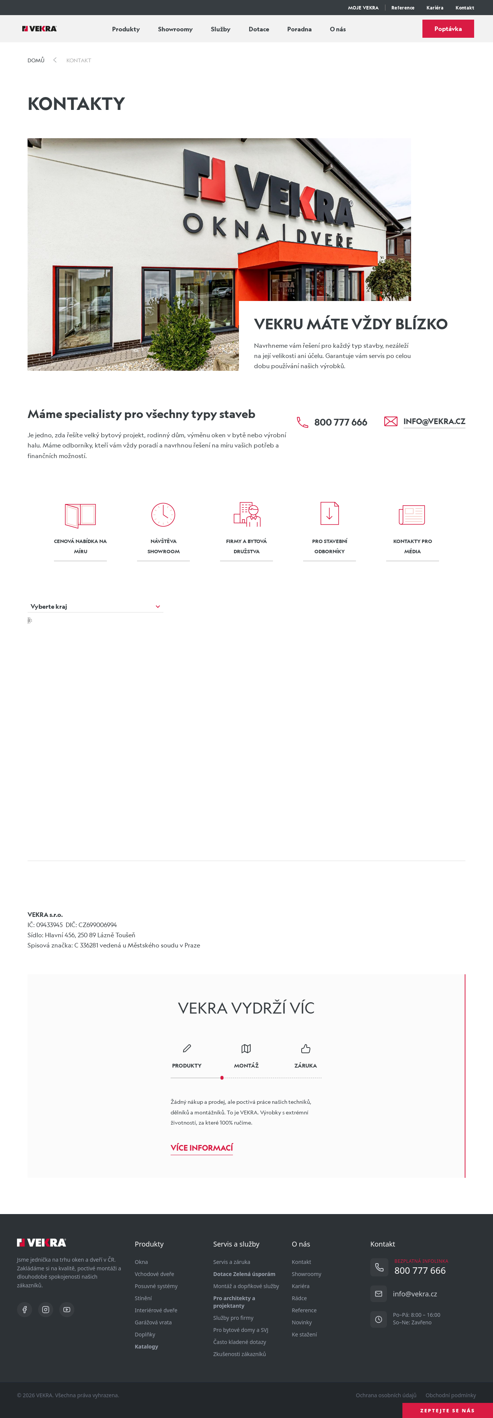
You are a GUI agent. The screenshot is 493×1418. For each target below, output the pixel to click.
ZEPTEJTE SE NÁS (448, 1410)
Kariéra (435, 8)
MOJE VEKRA (363, 8)
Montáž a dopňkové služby (246, 1286)
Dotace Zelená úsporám (244, 1274)
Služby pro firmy (233, 1317)
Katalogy (146, 1346)
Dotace (259, 29)
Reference (403, 8)
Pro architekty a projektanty (234, 1302)
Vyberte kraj (49, 606)
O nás (338, 29)
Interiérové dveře (156, 1310)
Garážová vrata (153, 1322)
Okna (141, 1261)
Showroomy (175, 29)
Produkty (126, 29)
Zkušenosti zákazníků (239, 1354)
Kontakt (465, 8)
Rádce (299, 1298)
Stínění (143, 1298)
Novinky (302, 1322)
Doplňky (145, 1334)
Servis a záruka (231, 1261)
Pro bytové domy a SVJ (240, 1329)
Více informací (202, 1148)
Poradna (299, 29)
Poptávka (448, 28)
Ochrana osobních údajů (386, 1395)
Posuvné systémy (156, 1286)
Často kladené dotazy (239, 1341)
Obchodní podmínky (450, 1395)
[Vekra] (39, 28)
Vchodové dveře (154, 1274)
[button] (186, 721)
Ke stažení (304, 1334)
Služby (221, 29)
